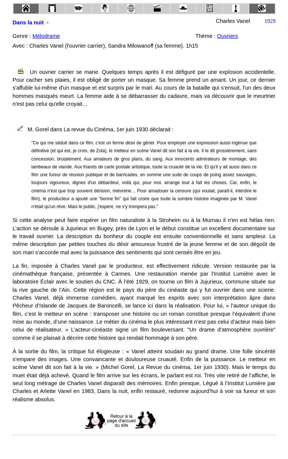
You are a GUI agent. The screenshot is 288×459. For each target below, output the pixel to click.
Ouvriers (227, 36)
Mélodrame (46, 36)
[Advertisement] (191, 420)
